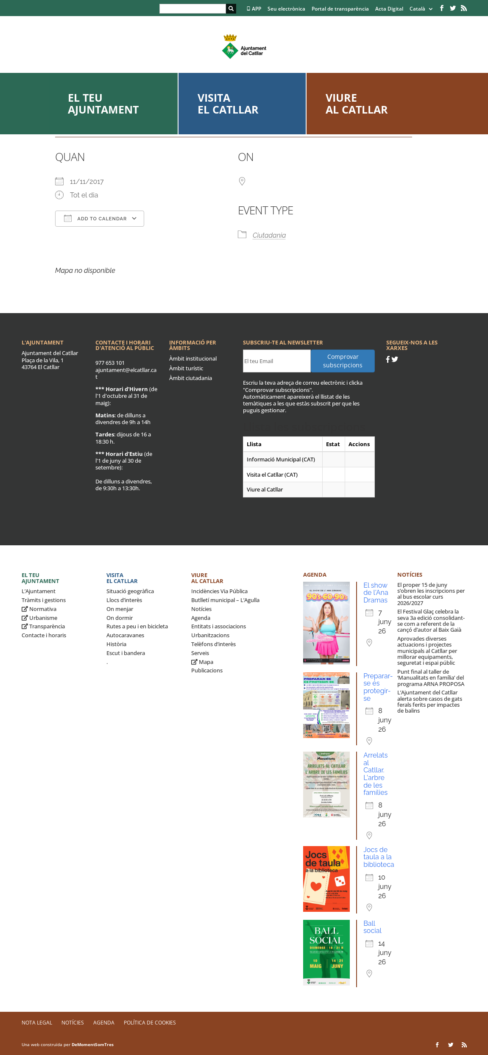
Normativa (39, 609)
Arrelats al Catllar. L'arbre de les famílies (375, 774)
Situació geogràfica (130, 591)
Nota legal (37, 1022)
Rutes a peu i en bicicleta (137, 626)
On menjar (119, 609)
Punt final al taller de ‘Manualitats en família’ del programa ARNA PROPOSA (430, 678)
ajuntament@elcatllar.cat (125, 373)
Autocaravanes (125, 635)
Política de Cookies (150, 1022)
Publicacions (207, 670)
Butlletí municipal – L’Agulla (225, 600)
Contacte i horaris (44, 635)
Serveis (200, 653)
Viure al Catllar (357, 103)
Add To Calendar (95, 218)
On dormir (119, 618)
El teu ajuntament (103, 103)
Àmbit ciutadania (190, 378)
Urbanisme (39, 618)
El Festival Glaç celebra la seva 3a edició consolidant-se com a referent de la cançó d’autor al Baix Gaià (431, 620)
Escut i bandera (125, 653)
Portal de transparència (340, 9)
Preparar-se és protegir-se (378, 687)
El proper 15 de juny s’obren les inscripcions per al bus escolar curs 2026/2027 (431, 594)
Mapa (202, 662)
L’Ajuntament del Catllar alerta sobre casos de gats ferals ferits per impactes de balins (429, 701)
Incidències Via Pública (219, 591)
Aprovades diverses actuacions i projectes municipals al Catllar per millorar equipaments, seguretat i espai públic (427, 650)
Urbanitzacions (210, 635)
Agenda (200, 618)
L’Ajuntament (39, 591)
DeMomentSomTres (93, 1044)
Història (116, 644)
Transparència (43, 626)
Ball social (372, 927)
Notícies (201, 609)
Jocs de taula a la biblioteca (378, 857)
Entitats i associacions (218, 626)
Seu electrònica (286, 9)
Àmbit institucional (193, 358)
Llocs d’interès (124, 600)
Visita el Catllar (228, 103)
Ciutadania (269, 235)
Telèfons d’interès (213, 644)
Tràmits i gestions (44, 600)
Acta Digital (389, 9)
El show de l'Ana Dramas (375, 592)
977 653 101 (110, 362)
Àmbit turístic (186, 368)
